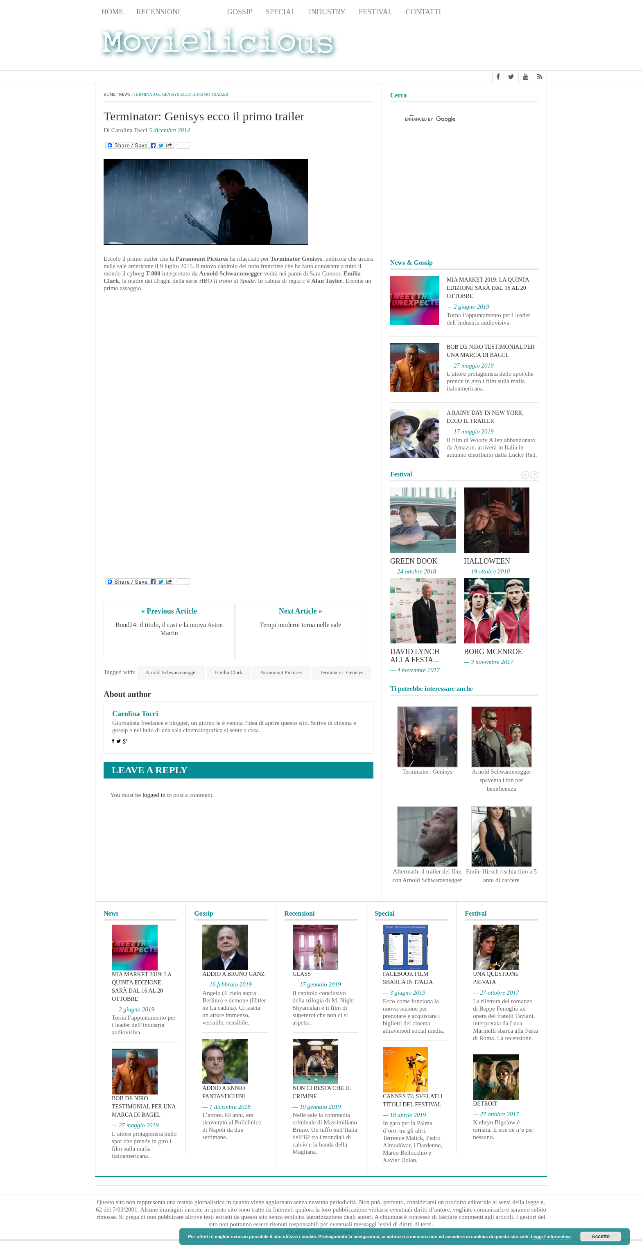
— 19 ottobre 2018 (487, 571)
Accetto (601, 1236)
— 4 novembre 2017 (415, 670)
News (203, 12)
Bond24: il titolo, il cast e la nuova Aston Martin (170, 628)
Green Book (414, 561)
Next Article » (300, 611)
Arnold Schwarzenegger (171, 672)
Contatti (423, 12)
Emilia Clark (228, 672)
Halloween (487, 561)
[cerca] (457, 119)
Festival (376, 12)
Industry (327, 12)
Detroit (485, 1104)
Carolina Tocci (135, 714)
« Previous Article (169, 611)
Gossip (240, 12)
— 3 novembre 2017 (488, 662)
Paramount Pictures (281, 672)
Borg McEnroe (493, 652)
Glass (302, 974)
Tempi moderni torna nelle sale (300, 624)
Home (112, 12)
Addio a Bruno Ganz (233, 974)
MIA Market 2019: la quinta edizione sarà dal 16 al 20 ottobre (488, 288)
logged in (153, 795)
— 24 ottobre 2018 (413, 571)
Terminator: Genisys (341, 672)
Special (281, 12)
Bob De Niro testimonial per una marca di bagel (144, 1106)
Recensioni (158, 12)
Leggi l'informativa (551, 1236)
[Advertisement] (481, 45)
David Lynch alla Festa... (414, 656)
